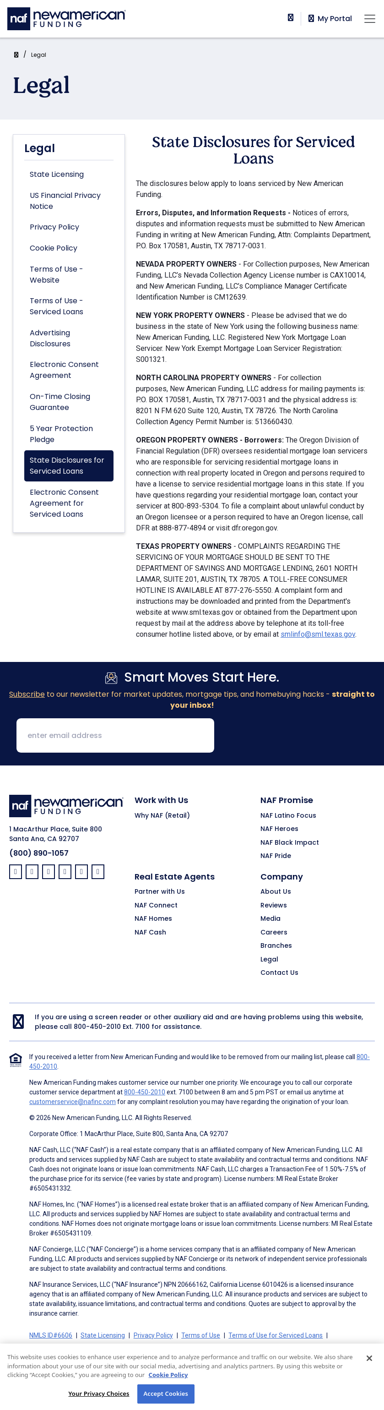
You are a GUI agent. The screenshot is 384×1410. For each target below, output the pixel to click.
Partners (214, 1346)
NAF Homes (153, 919)
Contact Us (279, 973)
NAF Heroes (279, 829)
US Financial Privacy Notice (65, 201)
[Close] (369, 1370)
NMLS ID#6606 (50, 1335)
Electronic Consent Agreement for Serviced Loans (64, 503)
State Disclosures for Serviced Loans (67, 465)
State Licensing (57, 174)
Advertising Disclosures (50, 338)
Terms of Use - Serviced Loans (56, 306)
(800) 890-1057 (39, 853)
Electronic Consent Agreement (64, 370)
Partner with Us (160, 892)
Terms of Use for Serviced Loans (275, 1335)
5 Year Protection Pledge (61, 434)
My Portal (329, 18)
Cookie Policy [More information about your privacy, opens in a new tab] (168, 1386)
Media (270, 919)
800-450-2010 (97, 1026)
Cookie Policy (53, 248)
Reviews (273, 906)
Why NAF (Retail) (162, 816)
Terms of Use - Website (56, 274)
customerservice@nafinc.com (72, 1101)
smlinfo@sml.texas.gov (318, 634)
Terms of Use (200, 1335)
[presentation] (291, 736)
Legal (38, 55)
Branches (276, 946)
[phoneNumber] (290, 17)
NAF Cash (150, 933)
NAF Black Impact (289, 843)
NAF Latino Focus (288, 816)
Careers (273, 933)
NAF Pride (275, 856)
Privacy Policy (54, 227)
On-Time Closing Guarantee (60, 402)
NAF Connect (156, 906)
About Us (275, 892)
